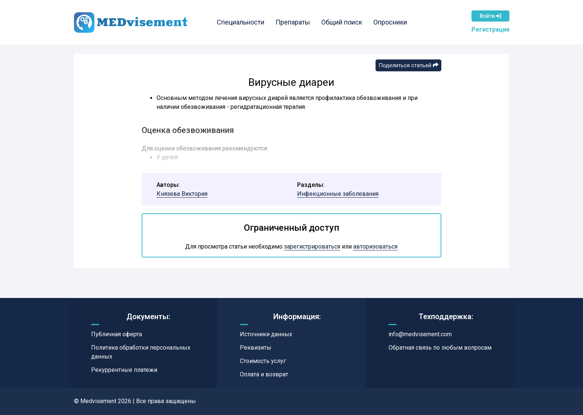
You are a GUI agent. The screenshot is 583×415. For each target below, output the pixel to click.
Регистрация (490, 29)
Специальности (240, 22)
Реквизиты (255, 347)
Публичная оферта (116, 334)
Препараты (293, 22)
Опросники (390, 22)
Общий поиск (341, 22)
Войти (490, 16)
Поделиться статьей (408, 65)
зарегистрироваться (312, 246)
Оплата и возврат (264, 374)
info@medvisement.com (420, 334)
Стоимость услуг (263, 360)
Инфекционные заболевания (338, 193)
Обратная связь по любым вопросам (440, 347)
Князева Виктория (182, 193)
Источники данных (266, 334)
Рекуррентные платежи (124, 369)
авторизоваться (375, 246)
